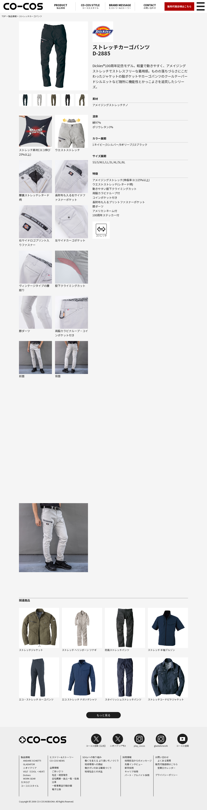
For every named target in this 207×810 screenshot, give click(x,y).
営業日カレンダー (166, 767)
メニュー (200, 6)
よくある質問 (164, 760)
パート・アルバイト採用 (137, 775)
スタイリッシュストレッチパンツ (123, 699)
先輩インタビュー (134, 764)
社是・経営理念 (60, 774)
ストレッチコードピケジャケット (166, 699)
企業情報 (54, 767)
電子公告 (56, 789)
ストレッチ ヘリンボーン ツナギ (79, 649)
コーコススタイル (90, 6)
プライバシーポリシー (166, 774)
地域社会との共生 (94, 771)
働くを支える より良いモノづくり (102, 760)
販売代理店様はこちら (179, 6)
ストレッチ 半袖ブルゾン (161, 649)
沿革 (54, 782)
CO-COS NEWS (57, 760)
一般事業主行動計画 (62, 785)
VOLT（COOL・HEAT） (34, 771)
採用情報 (126, 757)
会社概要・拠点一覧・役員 (65, 778)
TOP (4, 16)
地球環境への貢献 (94, 764)
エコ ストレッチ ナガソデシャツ (79, 699)
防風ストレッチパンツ (117, 649)
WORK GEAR (29, 778)
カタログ (25, 782)
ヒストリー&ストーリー (120, 6)
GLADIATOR (29, 764)
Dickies (27, 775)
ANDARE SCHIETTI (32, 760)
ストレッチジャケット (31, 649)
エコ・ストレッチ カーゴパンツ (36, 699)
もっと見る (103, 715)
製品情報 (60, 6)
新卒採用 (129, 767)
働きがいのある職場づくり (98, 767)
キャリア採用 (131, 771)
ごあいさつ (57, 771)
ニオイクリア (30, 767)
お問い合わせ (149, 6)
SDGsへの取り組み (92, 757)
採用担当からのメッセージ (138, 760)
